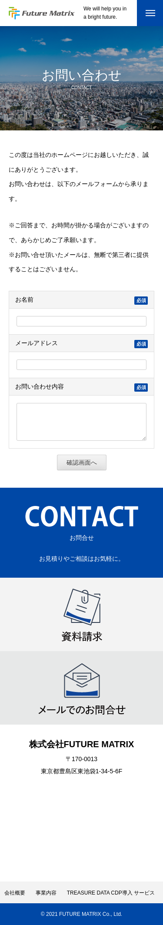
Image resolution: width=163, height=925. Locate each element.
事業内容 (46, 893)
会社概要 (14, 893)
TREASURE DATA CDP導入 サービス (111, 893)
